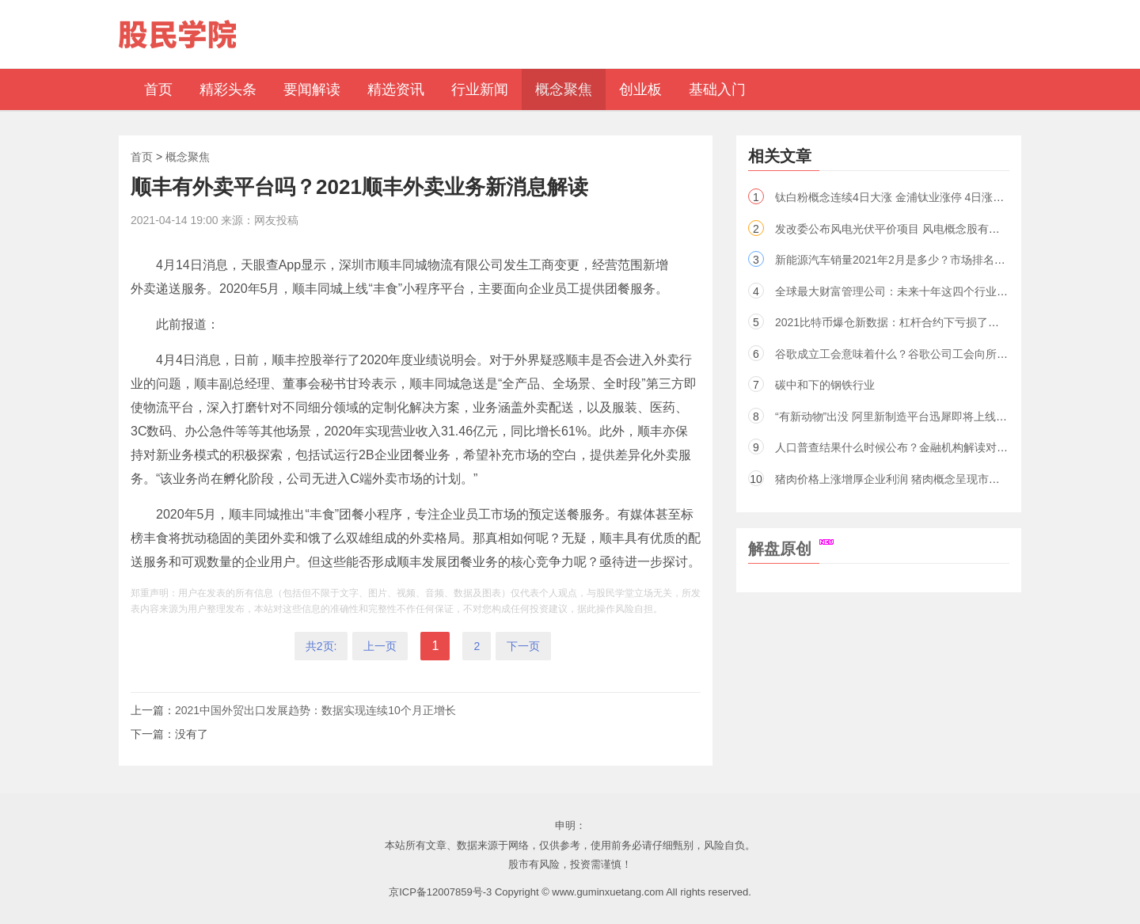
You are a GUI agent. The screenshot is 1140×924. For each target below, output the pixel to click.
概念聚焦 (187, 156)
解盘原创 (791, 548)
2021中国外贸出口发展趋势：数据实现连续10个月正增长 (315, 710)
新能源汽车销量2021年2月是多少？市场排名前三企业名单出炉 (929, 259)
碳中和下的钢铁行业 (825, 384)
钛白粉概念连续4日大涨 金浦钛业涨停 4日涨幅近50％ (907, 197)
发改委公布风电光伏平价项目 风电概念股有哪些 (893, 228)
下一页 (523, 646)
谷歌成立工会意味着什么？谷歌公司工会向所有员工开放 (913, 354)
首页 (142, 156)
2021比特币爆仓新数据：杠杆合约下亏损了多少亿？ (903, 322)
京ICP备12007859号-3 (440, 892)
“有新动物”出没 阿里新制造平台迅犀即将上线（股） (902, 416)
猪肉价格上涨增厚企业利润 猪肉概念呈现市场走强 (898, 479)
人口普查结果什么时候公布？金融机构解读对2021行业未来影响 (931, 447)
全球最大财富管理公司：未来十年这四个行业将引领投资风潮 (924, 291)
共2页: (321, 646)
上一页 (380, 646)
